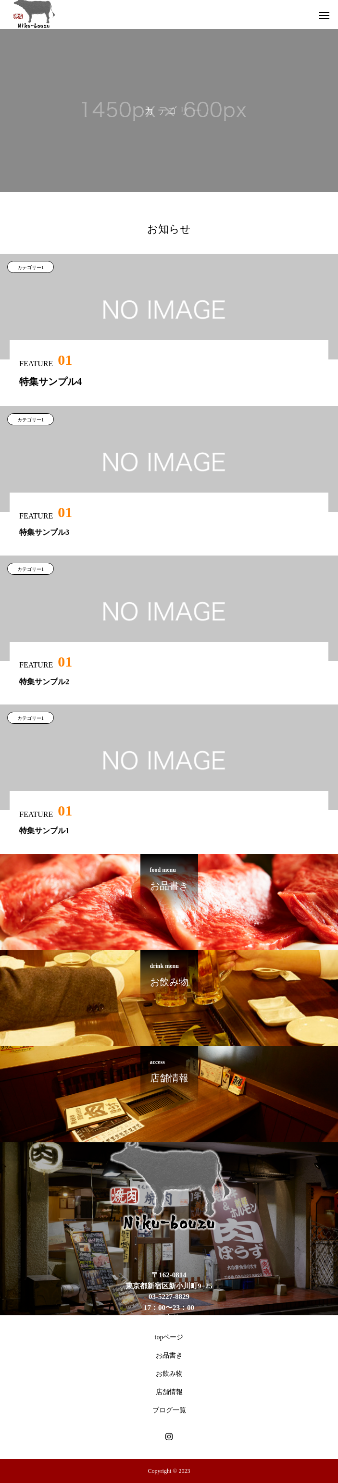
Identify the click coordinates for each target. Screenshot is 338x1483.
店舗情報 (169, 1392)
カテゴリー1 (30, 267)
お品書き (169, 1355)
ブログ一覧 (169, 1410)
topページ (169, 1337)
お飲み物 (169, 1373)
